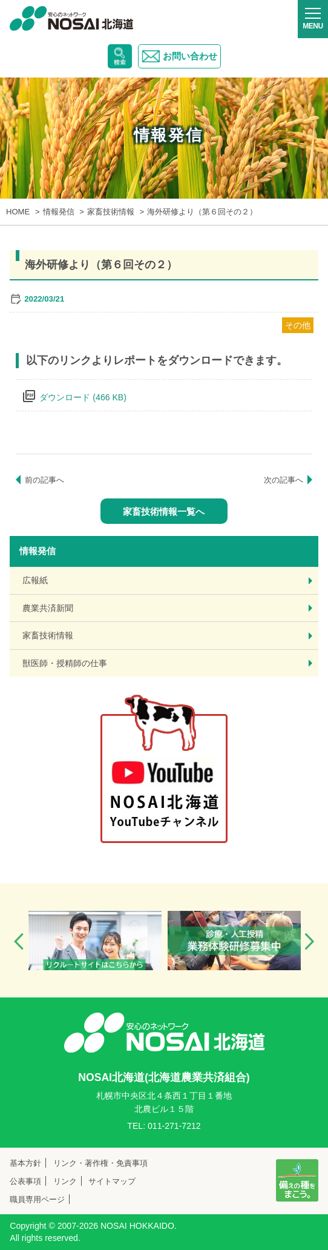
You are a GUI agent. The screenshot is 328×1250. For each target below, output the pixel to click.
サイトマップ (112, 1181)
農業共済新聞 (47, 608)
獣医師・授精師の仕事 (64, 663)
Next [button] (309, 941)
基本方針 (25, 1163)
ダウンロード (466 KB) (82, 397)
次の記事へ (283, 479)
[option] (95, 940)
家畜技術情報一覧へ (164, 511)
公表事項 (25, 1181)
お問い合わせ (179, 56)
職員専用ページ (37, 1199)
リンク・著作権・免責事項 (100, 1163)
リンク (65, 1181)
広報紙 (35, 580)
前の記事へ (44, 479)
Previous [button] (18, 941)
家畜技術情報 (47, 635)
